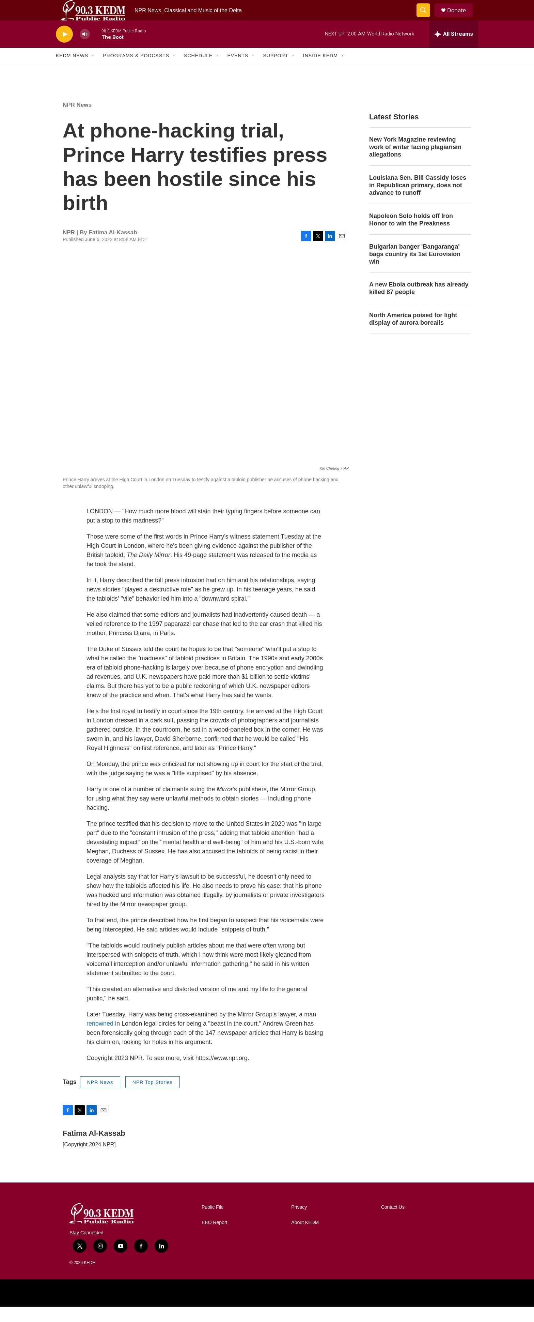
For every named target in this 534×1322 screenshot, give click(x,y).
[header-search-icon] (426, 18)
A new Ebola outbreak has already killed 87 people (418, 303)
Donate (460, 17)
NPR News (77, 120)
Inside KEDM (320, 71)
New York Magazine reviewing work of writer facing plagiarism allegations (415, 162)
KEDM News (72, 71)
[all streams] (453, 49)
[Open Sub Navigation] (93, 71)
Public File (213, 1222)
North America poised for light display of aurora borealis (413, 334)
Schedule (198, 71)
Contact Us (393, 1222)
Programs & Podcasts (136, 71)
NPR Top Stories (152, 1097)
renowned (100, 1038)
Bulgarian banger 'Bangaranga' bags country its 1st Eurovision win (414, 269)
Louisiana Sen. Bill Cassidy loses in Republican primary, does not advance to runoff (417, 200)
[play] (64, 50)
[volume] (85, 49)
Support (275, 71)
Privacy (299, 1222)
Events (237, 71)
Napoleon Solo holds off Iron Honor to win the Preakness (411, 235)
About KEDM (305, 1237)
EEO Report (214, 1237)
